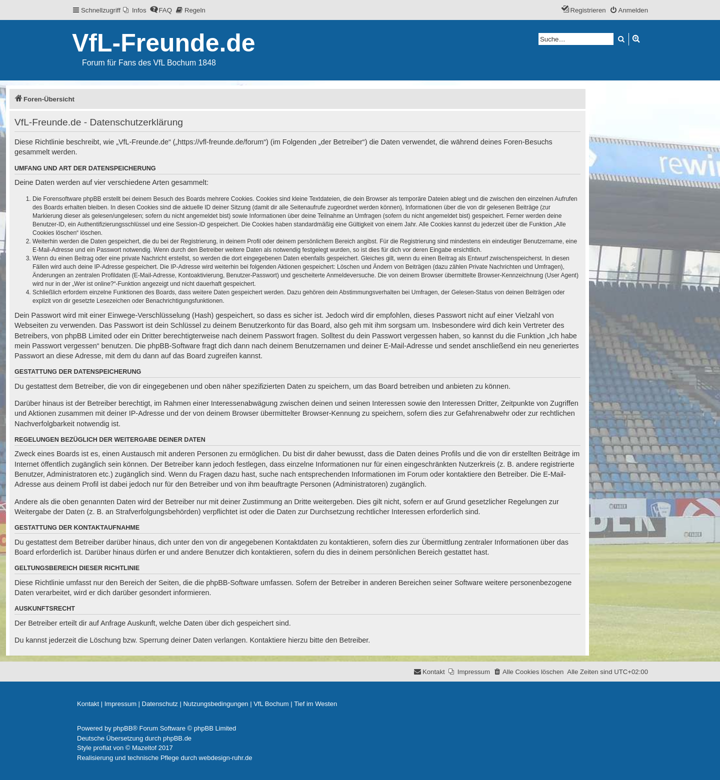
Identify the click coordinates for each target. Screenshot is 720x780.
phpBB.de (177, 738)
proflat (103, 748)
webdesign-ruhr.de (225, 758)
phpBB (122, 728)
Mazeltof (144, 748)
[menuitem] (134, 10)
